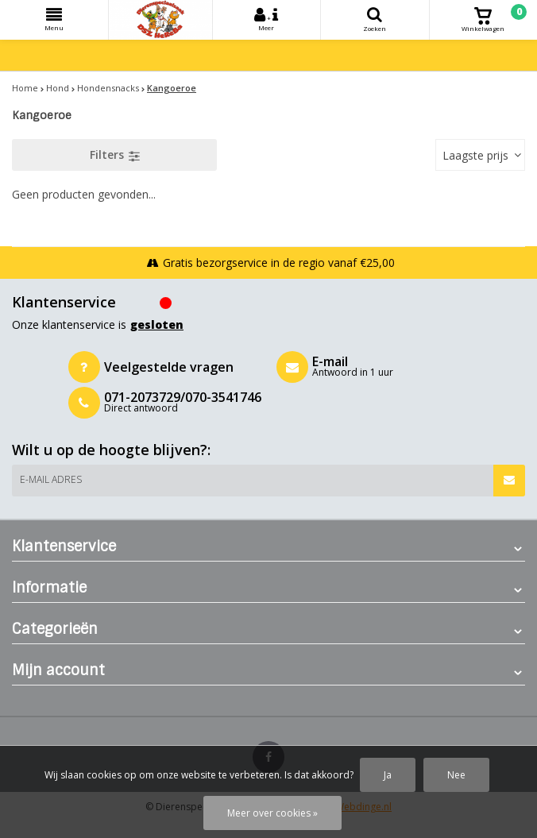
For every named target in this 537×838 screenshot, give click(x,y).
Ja (388, 775)
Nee (456, 775)
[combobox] (480, 155)
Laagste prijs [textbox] (475, 155)
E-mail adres (51, 479)
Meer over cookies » (272, 813)
